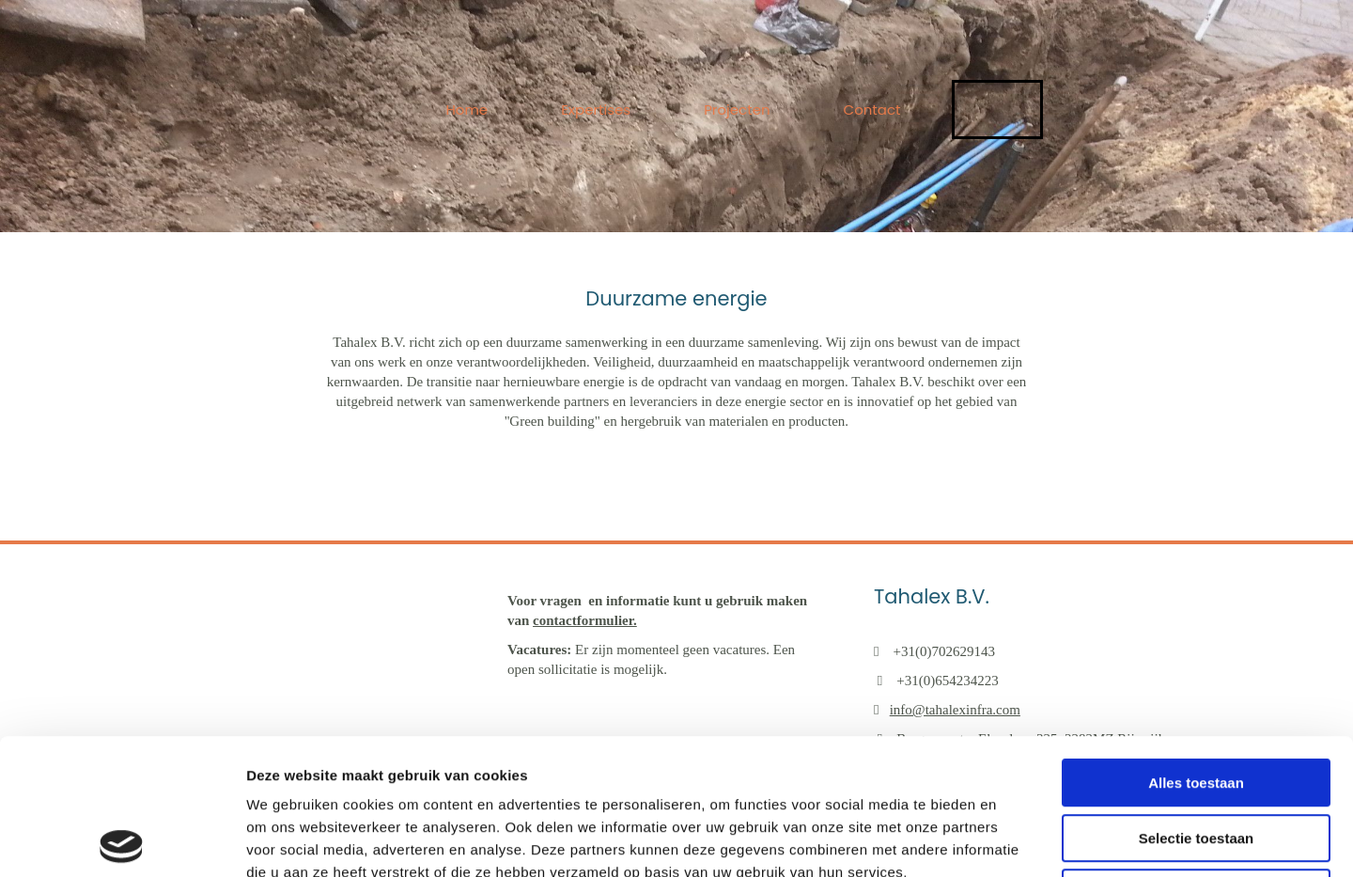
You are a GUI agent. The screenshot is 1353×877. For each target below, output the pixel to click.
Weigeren (1195, 757)
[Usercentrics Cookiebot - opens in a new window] (121, 840)
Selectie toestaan (1196, 703)
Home (466, 109)
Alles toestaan (1196, 647)
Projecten (737, 109)
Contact (872, 109)
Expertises (595, 109)
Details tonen (1015, 840)
